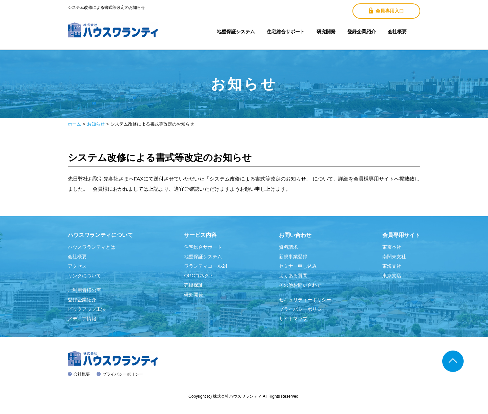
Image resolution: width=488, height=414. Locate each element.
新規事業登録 (293, 256)
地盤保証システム (236, 31)
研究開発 (326, 31)
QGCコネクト (199, 275)
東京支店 (391, 275)
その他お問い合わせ (300, 285)
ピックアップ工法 (87, 309)
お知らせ (96, 124)
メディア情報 (82, 318)
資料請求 (288, 247)
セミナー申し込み (298, 266)
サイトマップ (293, 318)
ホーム (74, 124)
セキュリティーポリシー (305, 299)
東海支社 (391, 266)
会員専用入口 (386, 10)
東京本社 (391, 247)
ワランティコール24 (205, 266)
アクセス (77, 266)
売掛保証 (193, 285)
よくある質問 (293, 275)
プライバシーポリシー (302, 309)
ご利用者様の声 (84, 290)
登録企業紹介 (361, 31)
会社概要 (397, 31)
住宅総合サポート (286, 31)
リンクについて (84, 275)
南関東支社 (394, 256)
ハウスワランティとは (91, 247)
